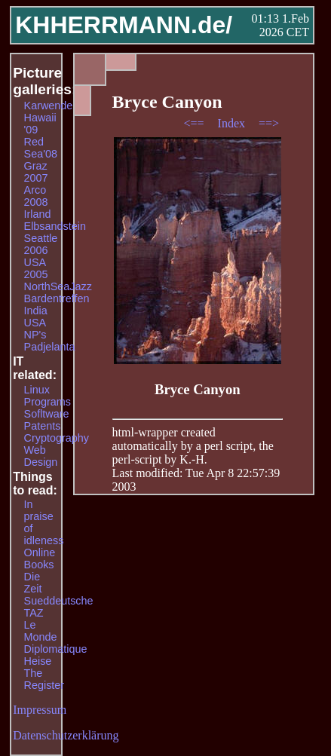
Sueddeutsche (58, 601)
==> (269, 123)
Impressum (39, 709)
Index (233, 123)
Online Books (40, 558)
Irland (37, 214)
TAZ (34, 613)
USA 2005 (36, 268)
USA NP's (35, 329)
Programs (47, 402)
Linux (37, 390)
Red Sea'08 (40, 148)
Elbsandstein (55, 226)
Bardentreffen (57, 298)
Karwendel (49, 105)
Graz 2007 (36, 172)
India (36, 311)
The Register (44, 679)
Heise (38, 661)
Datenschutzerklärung (65, 735)
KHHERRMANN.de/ (123, 24)
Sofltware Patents (46, 420)
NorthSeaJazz (58, 286)
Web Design (41, 456)
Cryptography (56, 438)
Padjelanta (49, 347)
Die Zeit (33, 583)
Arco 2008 (36, 196)
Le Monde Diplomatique (55, 637)
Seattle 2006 (41, 244)
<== (195, 123)
